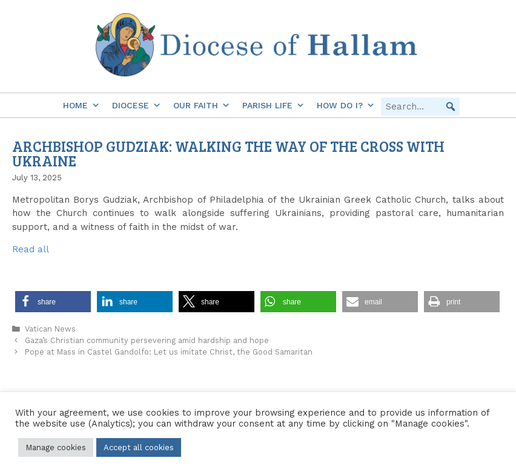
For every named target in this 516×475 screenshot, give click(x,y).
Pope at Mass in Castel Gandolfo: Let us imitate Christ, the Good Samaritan (169, 351)
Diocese (136, 105)
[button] (451, 106)
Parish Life (273, 105)
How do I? (346, 105)
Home (81, 105)
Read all (30, 249)
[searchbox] (420, 106)
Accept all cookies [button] (139, 447)
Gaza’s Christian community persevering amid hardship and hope (147, 340)
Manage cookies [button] (55, 447)
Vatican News (50, 328)
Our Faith (201, 105)
